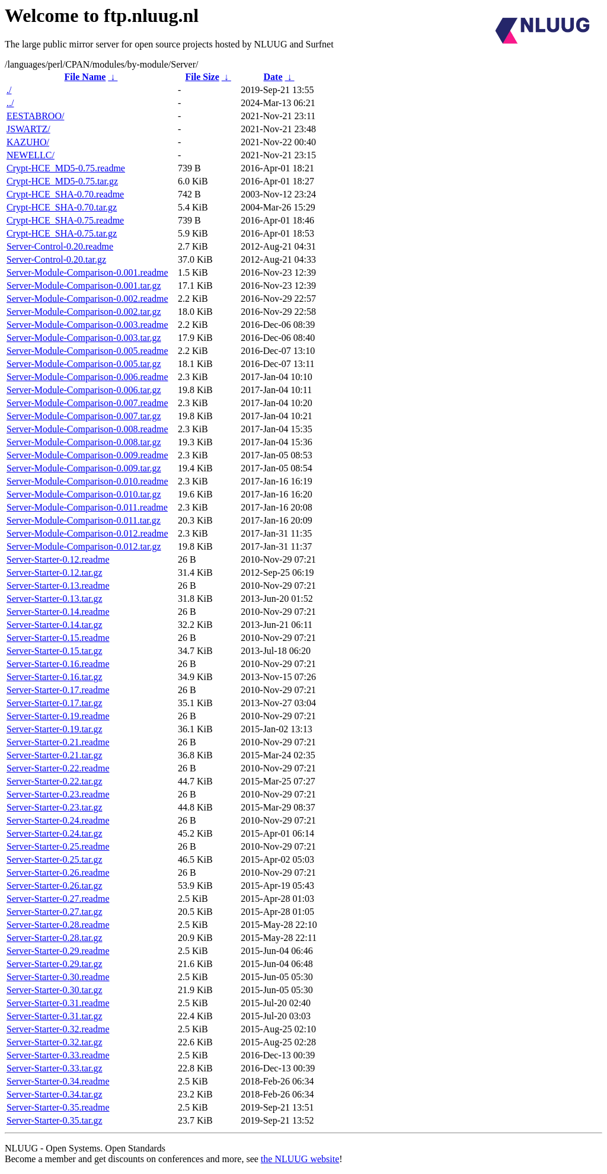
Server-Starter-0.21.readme (58, 742)
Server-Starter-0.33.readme (58, 1055)
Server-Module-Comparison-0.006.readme (87, 377)
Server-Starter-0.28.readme (58, 925)
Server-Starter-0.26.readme (58, 872)
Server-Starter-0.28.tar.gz (55, 938)
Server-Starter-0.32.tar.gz (55, 1042)
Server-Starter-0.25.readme (58, 846)
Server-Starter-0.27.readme (58, 899)
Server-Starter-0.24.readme (58, 820)
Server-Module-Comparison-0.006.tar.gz (84, 390)
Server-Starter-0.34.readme (58, 1081)
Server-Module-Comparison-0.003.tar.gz (84, 338)
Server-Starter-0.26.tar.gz (55, 886)
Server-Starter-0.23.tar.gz (55, 807)
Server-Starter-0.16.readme (58, 664)
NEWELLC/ (31, 155)
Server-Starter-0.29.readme (58, 951)
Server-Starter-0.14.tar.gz (55, 625)
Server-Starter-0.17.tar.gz (55, 703)
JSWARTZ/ (28, 129)
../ (10, 103)
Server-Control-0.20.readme (60, 246)
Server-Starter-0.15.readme (58, 638)
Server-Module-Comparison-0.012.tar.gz (84, 546)
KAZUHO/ (28, 142)
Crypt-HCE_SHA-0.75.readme (65, 220)
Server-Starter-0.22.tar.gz (55, 781)
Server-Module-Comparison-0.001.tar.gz (84, 285)
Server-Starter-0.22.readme (58, 768)
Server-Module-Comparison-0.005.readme (87, 351)
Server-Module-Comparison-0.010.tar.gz (84, 494)
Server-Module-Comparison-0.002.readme (87, 299)
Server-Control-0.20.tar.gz (56, 259)
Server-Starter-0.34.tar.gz (55, 1094)
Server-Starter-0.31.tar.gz (55, 1016)
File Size (202, 77)
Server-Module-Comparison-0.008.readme (87, 429)
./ (9, 90)
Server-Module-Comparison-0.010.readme (87, 481)
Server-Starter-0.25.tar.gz (55, 859)
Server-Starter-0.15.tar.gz (55, 651)
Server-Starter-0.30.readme (58, 977)
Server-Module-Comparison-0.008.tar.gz (84, 442)
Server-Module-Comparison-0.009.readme (87, 455)
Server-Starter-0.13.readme (58, 585)
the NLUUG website (300, 1159)
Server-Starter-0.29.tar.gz (55, 964)
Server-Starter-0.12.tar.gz (55, 572)
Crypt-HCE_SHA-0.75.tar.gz (62, 233)
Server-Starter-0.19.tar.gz (55, 729)
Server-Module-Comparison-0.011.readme (87, 507)
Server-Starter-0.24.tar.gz (55, 833)
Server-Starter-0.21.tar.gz (55, 755)
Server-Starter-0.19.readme (58, 716)
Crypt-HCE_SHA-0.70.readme (65, 194)
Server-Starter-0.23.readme (58, 794)
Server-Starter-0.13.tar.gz (55, 599)
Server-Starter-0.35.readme (58, 1107)
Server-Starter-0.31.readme (58, 1003)
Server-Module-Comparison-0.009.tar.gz (84, 468)
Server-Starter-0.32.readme (58, 1029)
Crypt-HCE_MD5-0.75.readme (66, 168)
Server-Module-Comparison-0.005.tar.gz (84, 364)
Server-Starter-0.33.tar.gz (55, 1068)
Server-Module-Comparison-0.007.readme (87, 403)
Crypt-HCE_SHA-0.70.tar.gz (62, 207)
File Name (85, 77)
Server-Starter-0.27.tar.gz (55, 912)
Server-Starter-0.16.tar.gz (55, 677)
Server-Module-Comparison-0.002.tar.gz (84, 312)
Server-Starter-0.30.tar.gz (55, 990)
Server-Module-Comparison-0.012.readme (87, 533)
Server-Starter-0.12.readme (58, 559)
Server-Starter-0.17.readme (58, 690)
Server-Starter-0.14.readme (58, 612)
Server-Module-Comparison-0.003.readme (87, 325)
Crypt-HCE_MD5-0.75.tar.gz (62, 181)
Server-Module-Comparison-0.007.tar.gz (84, 416)
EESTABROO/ (35, 116)
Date (273, 77)
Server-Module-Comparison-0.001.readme (87, 272)
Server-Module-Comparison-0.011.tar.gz (84, 520)
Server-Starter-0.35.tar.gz (55, 1120)
